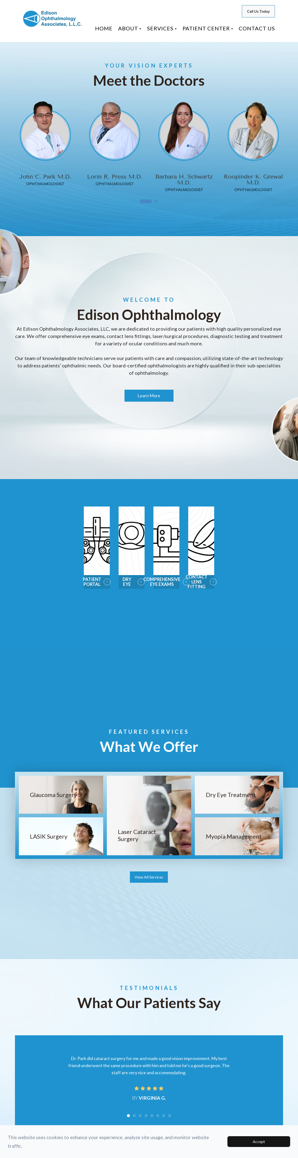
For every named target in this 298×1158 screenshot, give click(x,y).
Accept (259, 1141)
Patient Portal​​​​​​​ (92, 582)
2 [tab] (156, 201)
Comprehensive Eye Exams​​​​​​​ (166, 582)
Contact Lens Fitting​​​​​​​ (197, 582)
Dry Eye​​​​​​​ (127, 582)
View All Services (149, 877)
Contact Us (257, 28)
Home (103, 28)
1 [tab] (145, 201)
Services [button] (162, 28)
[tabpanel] (45, 143)
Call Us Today (258, 11)
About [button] (129, 28)
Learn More (148, 395)
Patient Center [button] (208, 28)
